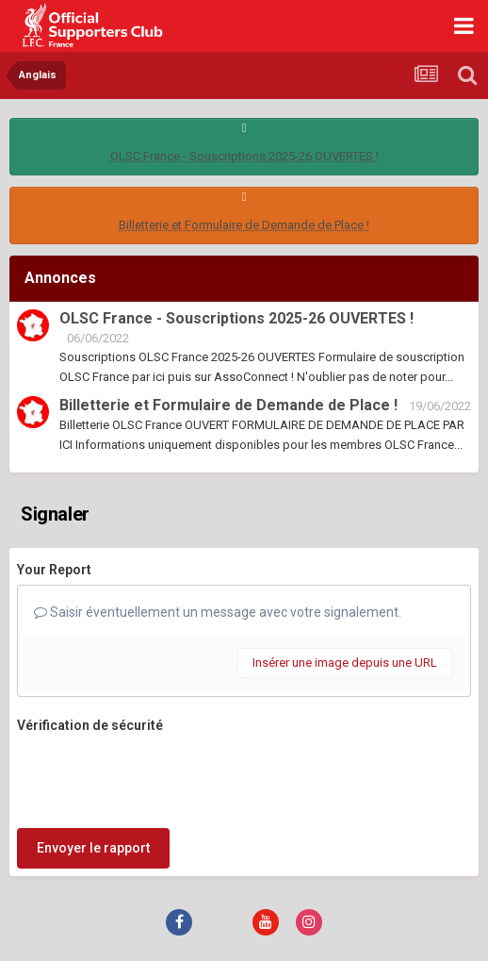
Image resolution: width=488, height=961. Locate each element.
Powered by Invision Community (244, 933)
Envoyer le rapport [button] (93, 774)
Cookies (369, 893)
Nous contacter (283, 893)
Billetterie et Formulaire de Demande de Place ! (244, 225)
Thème (194, 893)
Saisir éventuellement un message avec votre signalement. (217, 612)
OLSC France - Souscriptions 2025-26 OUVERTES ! (244, 156)
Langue (123, 893)
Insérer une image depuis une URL (344, 662)
